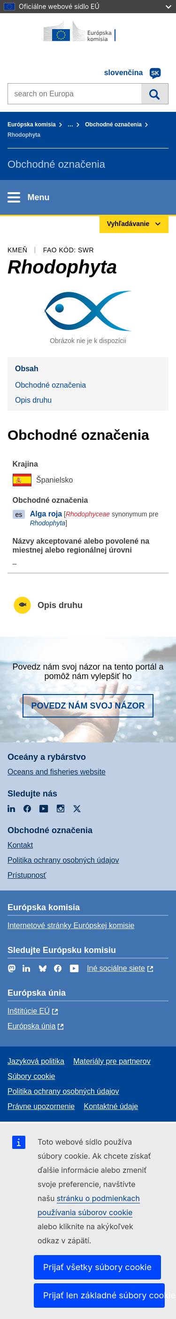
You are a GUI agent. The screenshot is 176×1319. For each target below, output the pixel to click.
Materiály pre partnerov (112, 1061)
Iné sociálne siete (116, 968)
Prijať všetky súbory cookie (97, 1267)
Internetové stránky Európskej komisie (71, 925)
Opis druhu (33, 400)
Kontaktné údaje (111, 1106)
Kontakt (20, 845)
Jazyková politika (36, 1061)
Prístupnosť (27, 875)
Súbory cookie (31, 1076)
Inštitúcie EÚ (29, 1011)
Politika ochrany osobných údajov (63, 860)
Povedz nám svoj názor (88, 705)
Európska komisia (32, 124)
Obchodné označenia (113, 124)
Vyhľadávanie (154, 93)
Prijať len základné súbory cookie (104, 1295)
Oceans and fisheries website (57, 772)
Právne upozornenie (41, 1106)
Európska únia (31, 1026)
